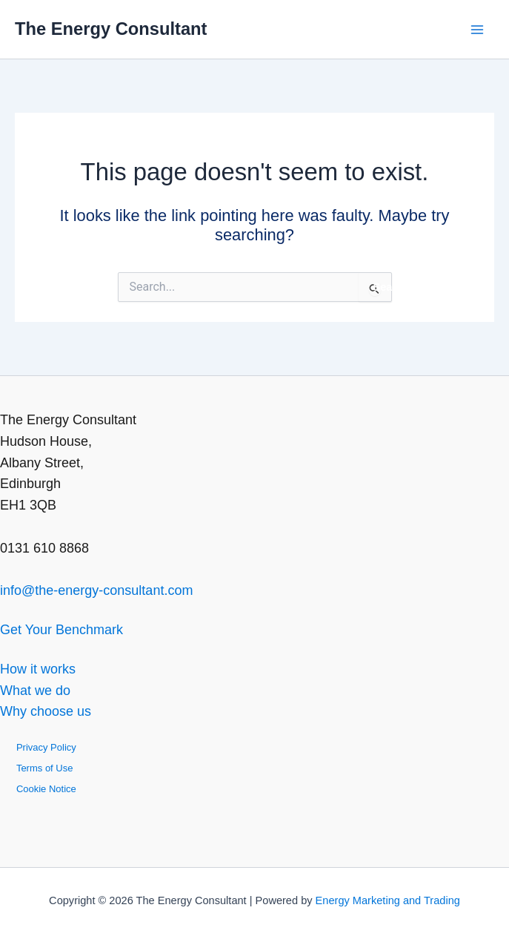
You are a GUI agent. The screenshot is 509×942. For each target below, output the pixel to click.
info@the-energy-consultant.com (96, 590)
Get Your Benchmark (61, 629)
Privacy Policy (46, 747)
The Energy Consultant (111, 29)
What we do (35, 690)
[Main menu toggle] (476, 29)
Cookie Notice (46, 788)
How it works (38, 669)
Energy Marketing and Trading (388, 900)
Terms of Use (44, 768)
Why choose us (45, 711)
